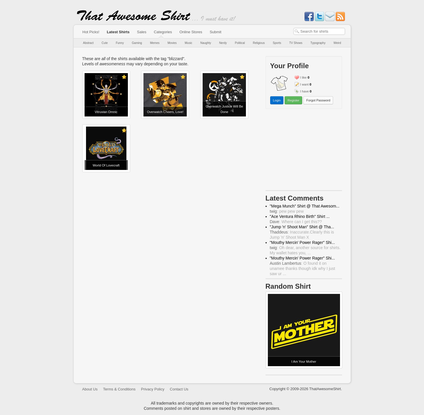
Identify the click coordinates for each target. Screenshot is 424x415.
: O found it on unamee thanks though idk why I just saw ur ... (302, 268)
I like (303, 77)
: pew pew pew (287, 211)
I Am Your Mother (304, 361)
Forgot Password (318, 100)
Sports (277, 43)
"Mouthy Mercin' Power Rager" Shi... (302, 242)
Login (277, 100)
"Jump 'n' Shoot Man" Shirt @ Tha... (302, 227)
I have (304, 91)
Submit (215, 32)
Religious (259, 43)
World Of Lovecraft (106, 165)
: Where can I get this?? (296, 221)
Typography (317, 43)
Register (293, 100)
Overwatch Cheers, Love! (165, 112)
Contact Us (179, 389)
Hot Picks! (91, 32)
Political (240, 43)
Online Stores (191, 32)
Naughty (205, 43)
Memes (155, 43)
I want (304, 84)
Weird (337, 43)
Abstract (88, 43)
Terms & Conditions (119, 389)
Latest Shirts (118, 32)
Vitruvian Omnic (106, 112)
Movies (172, 43)
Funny (120, 43)
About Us (90, 389)
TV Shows (295, 43)
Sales (142, 32)
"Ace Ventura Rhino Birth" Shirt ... (300, 216)
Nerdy (223, 43)
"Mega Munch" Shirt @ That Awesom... (305, 206)
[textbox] (319, 31)
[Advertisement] (304, 151)
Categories (163, 32)
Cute (105, 43)
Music (188, 43)
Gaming (137, 43)
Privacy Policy (152, 389)
